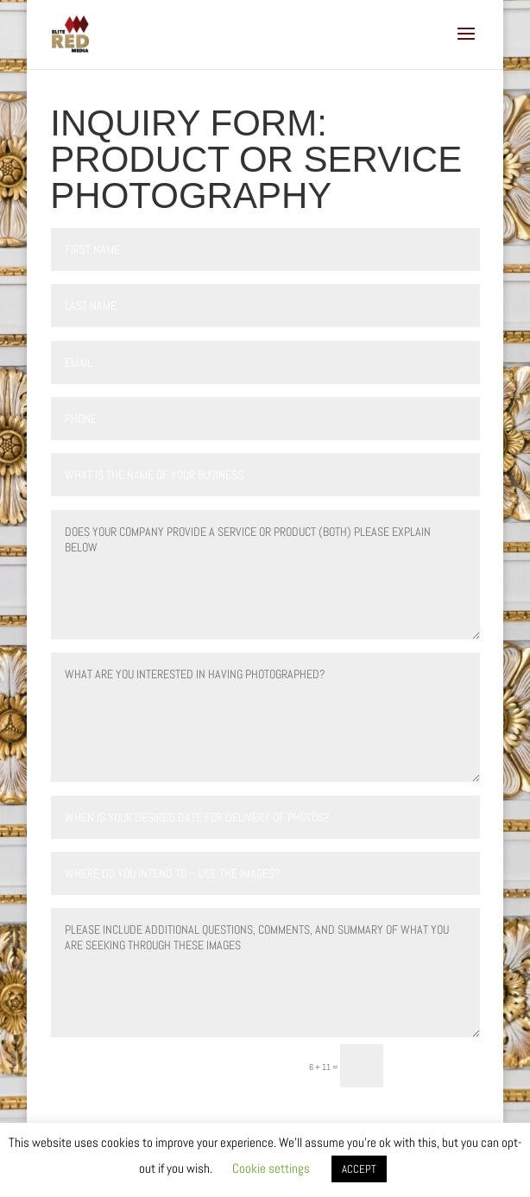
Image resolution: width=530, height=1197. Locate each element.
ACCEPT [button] (359, 1169)
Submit (439, 1065)
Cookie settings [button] (271, 1168)
